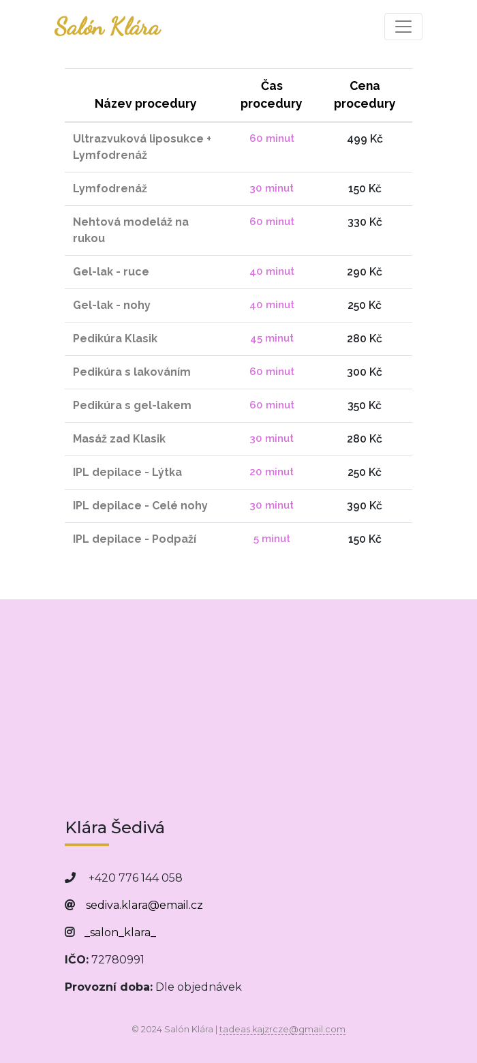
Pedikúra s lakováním (132, 371)
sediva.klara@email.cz (144, 905)
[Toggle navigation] (403, 26)
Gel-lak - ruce (111, 271)
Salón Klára (107, 26)
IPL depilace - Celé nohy (140, 505)
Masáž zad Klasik (119, 438)
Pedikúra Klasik (115, 338)
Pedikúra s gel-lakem (132, 405)
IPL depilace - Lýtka (127, 472)
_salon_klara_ (120, 932)
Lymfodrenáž (110, 188)
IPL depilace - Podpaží (134, 539)
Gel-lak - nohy (112, 305)
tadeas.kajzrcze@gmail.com (282, 1029)
